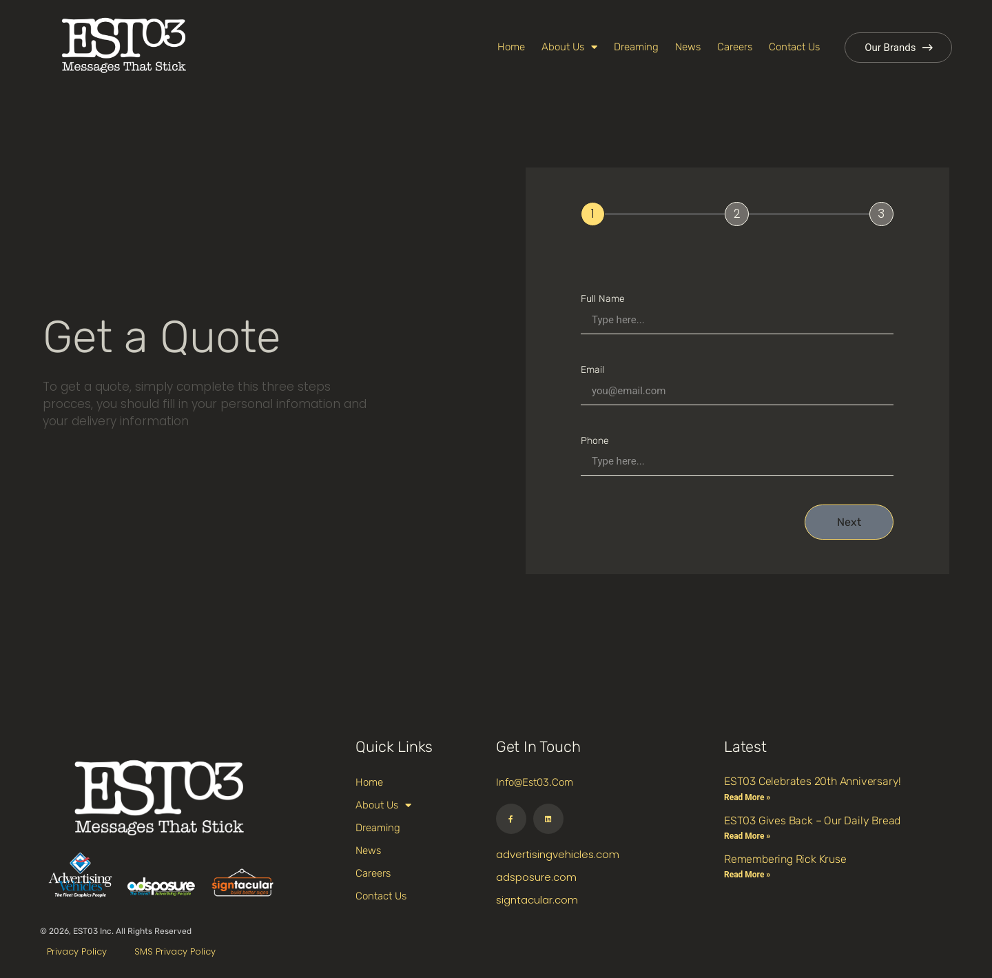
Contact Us (794, 47)
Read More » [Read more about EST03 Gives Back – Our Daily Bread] (747, 836)
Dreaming (636, 47)
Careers (734, 47)
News (688, 47)
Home (511, 47)
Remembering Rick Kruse (785, 859)
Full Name (603, 299)
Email (592, 370)
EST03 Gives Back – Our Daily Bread (812, 820)
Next (849, 522)
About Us (569, 47)
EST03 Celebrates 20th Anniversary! (812, 781)
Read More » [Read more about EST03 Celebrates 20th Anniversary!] (747, 797)
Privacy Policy (77, 951)
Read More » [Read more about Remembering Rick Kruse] (747, 874)
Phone (595, 441)
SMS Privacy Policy (175, 951)
